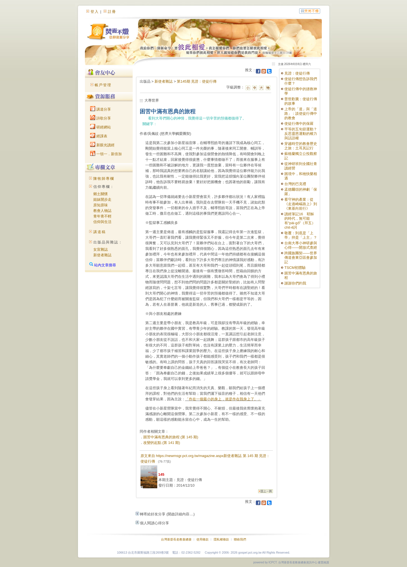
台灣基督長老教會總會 (176, 539)
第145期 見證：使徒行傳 (196, 81)
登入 (95, 11)
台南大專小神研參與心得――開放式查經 (300, 245)
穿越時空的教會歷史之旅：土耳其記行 (300, 146)
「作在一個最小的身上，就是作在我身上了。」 (223, 399)
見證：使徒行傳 (297, 73)
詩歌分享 (100, 118)
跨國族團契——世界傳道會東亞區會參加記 (300, 257)
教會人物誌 (102, 211)
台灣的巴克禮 (295, 184)
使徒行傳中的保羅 (298, 123)
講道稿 (99, 232)
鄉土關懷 (100, 194)
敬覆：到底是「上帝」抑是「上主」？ (300, 235)
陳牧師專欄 (103, 178)
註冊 (112, 11)
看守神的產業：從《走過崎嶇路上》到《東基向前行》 (300, 203)
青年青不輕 (102, 216)
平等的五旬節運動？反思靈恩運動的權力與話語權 (300, 133)
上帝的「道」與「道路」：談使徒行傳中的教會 (300, 113)
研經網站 (100, 127)
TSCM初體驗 (295, 267)
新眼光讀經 (102, 145)
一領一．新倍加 (106, 154)
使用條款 (202, 539)
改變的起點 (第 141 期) (161, 443)
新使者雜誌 (102, 255)
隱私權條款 (221, 539)
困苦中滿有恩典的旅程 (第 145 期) (170, 437)
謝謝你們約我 (295, 283)
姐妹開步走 (102, 199)
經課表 (99, 136)
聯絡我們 (240, 539)
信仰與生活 (102, 222)
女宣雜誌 (100, 249)
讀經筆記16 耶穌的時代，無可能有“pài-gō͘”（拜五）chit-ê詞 (299, 220)
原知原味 (100, 205)
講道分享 (100, 109)
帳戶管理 (103, 85)
